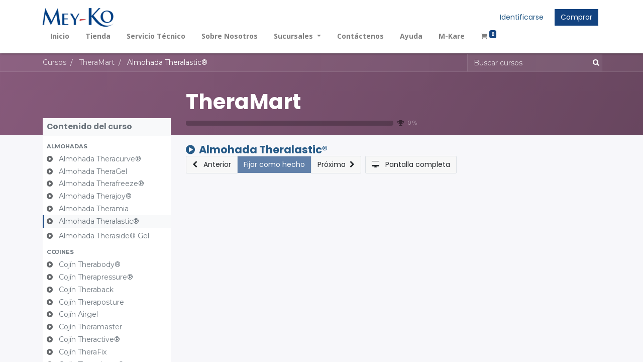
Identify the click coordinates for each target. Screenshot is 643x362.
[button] (107, 146)
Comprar (576, 17)
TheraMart (243, 102)
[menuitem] (60, 36)
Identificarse (521, 17)
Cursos (54, 62)
